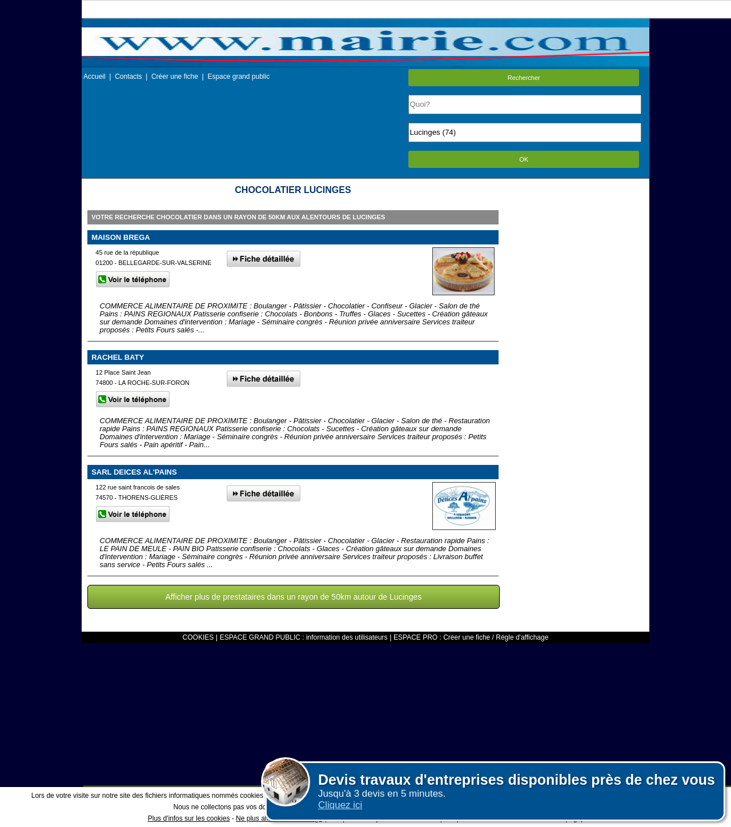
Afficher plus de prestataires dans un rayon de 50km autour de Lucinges (293, 596)
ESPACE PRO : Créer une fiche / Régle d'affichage (470, 637)
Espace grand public (238, 77)
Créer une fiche (174, 77)
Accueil (94, 77)
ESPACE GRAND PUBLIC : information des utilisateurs (304, 637)
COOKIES (198, 637)
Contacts (128, 77)
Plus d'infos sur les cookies (189, 818)
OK (523, 159)
